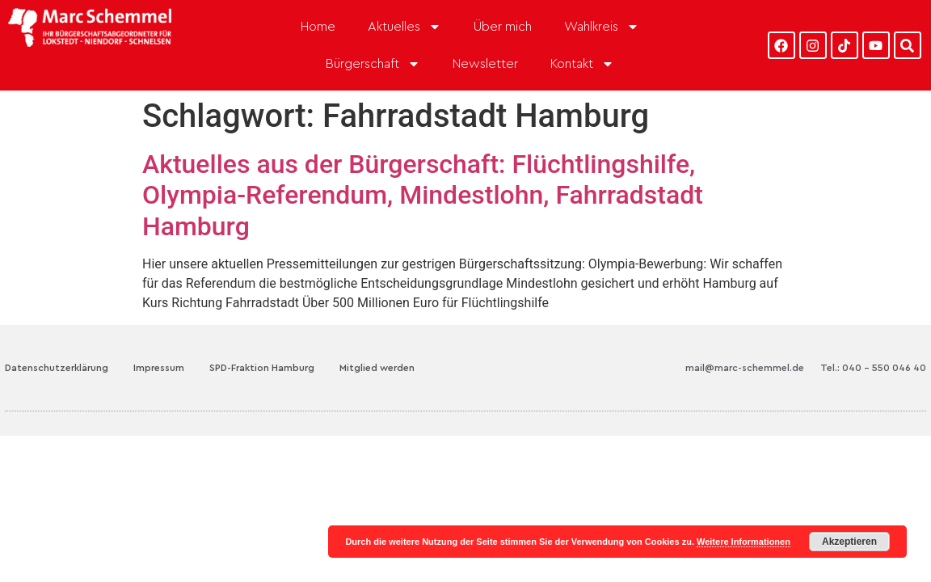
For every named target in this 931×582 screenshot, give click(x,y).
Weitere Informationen (743, 541)
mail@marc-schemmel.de (744, 368)
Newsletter (485, 63)
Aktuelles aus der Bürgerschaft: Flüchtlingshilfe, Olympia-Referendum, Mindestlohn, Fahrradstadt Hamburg (422, 195)
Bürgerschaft (373, 63)
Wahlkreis (601, 26)
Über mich (503, 26)
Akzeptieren (849, 541)
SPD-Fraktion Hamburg (261, 368)
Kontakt (582, 63)
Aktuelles (404, 26)
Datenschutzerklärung (56, 368)
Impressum (158, 368)
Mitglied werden (377, 368)
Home (318, 26)
